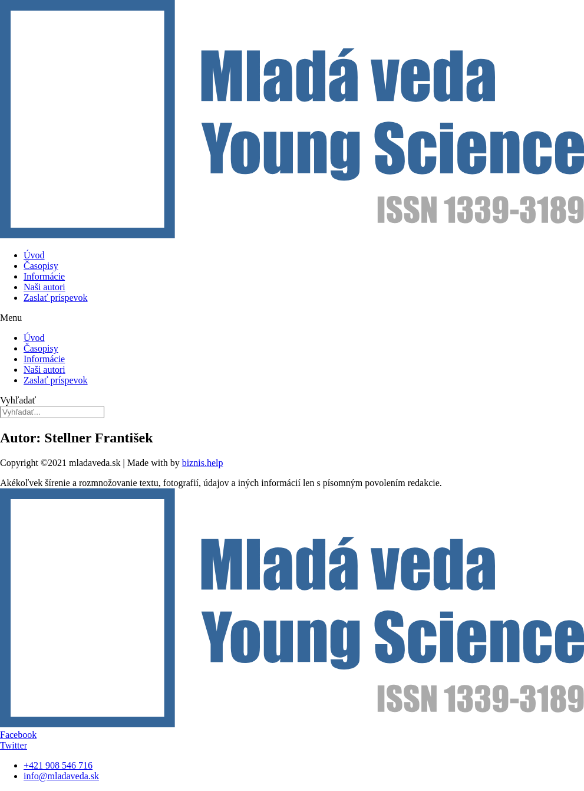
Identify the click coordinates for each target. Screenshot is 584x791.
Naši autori (44, 287)
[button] (292, 318)
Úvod (34, 255)
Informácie (44, 276)
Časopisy (41, 266)
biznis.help (202, 463)
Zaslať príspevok (56, 298)
